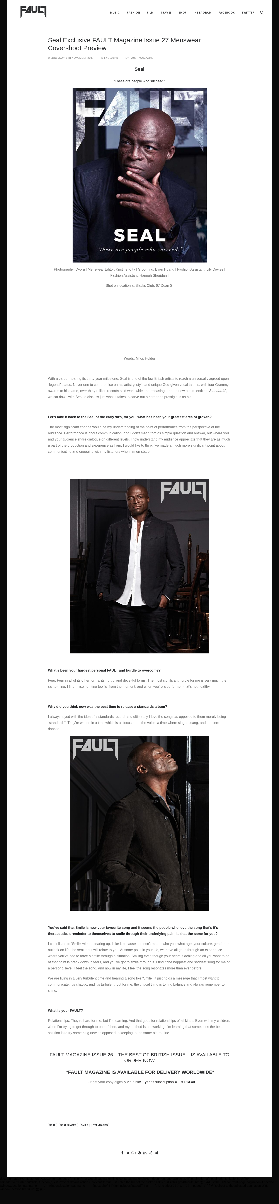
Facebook (226, 17)
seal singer (68, 1138)
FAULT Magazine (141, 71)
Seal (52, 1138)
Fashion (133, 17)
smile (84, 1138)
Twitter (248, 17)
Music (115, 17)
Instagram (202, 17)
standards (100, 1138)
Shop (183, 17)
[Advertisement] (139, 334)
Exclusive (111, 71)
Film (150, 17)
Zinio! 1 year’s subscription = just (164, 1095)
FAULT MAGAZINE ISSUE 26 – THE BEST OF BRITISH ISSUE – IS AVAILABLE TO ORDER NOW (139, 1070)
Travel (166, 17)
